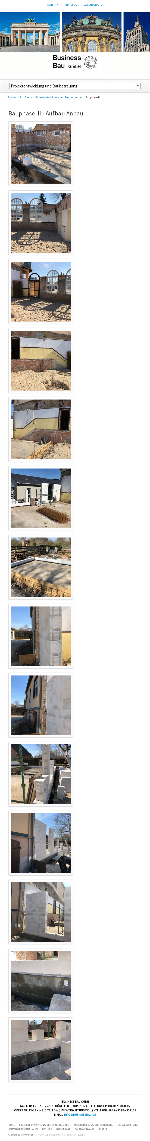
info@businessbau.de (80, 1115)
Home (11, 1124)
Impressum (72, 5)
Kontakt (53, 5)
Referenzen (63, 1128)
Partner (47, 1128)
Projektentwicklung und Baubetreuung (58, 97)
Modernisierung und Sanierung (93, 1124)
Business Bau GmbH (20, 97)
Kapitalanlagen (85, 1128)
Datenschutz (92, 5)
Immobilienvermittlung (23, 1128)
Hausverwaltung (127, 1124)
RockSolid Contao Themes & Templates (62, 1134)
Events (103, 1128)
